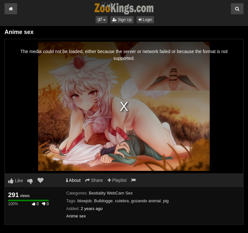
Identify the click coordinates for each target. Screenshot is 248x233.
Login (145, 19)
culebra (122, 200)
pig (166, 200)
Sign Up (122, 19)
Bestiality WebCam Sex (111, 193)
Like (15, 180)
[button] (102, 19)
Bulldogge (103, 200)
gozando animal (146, 200)
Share (94, 180)
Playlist (117, 180)
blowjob (85, 200)
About (73, 180)
